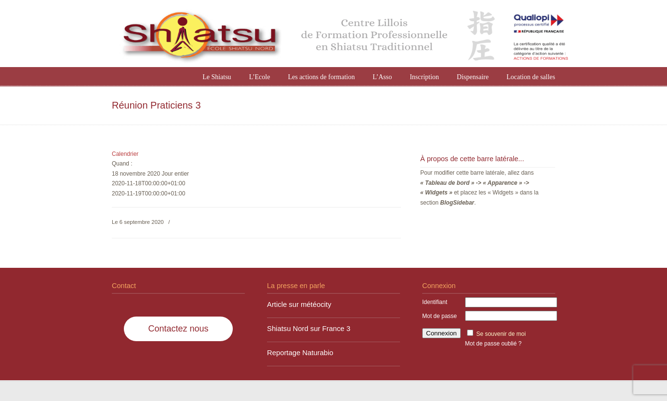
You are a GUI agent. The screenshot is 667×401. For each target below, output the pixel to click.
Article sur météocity (299, 304)
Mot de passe (439, 316)
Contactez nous (178, 328)
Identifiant (434, 302)
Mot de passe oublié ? (493, 343)
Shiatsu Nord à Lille (343, 34)
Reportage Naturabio (300, 353)
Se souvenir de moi (501, 334)
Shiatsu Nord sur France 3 (308, 328)
